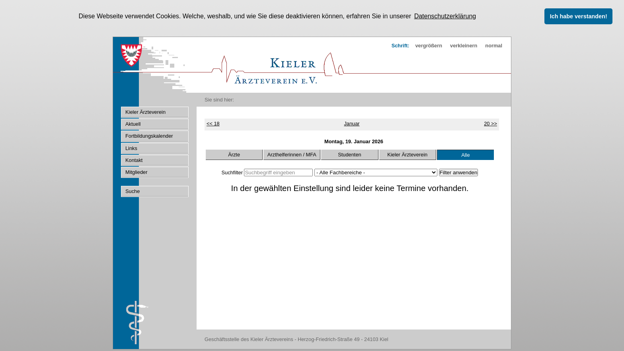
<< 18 (213, 123)
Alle (465, 155)
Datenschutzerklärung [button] (445, 16)
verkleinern (463, 45)
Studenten (349, 154)
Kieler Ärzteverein (407, 154)
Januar (351, 123)
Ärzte (234, 154)
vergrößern (428, 45)
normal (493, 45)
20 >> (490, 123)
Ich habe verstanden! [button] (578, 16)
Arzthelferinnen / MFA (291, 154)
